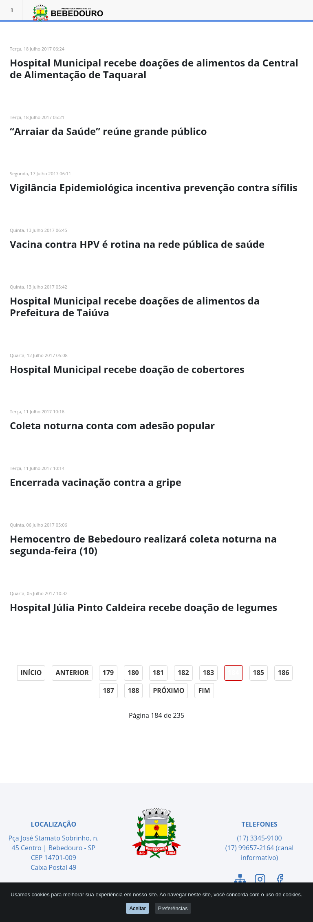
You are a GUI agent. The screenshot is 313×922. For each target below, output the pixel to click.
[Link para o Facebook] (279, 880)
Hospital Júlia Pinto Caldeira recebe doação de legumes (143, 607)
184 (233, 672)
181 (158, 672)
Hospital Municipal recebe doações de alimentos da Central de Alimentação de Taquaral (154, 68)
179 (108, 672)
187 (108, 690)
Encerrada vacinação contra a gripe (95, 482)
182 (183, 672)
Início (31, 672)
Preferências (173, 908)
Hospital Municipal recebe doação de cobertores (127, 369)
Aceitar (137, 908)
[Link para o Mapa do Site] (240, 880)
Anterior (71, 672)
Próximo (168, 690)
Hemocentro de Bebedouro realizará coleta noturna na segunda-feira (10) (143, 544)
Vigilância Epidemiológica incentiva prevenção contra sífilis (154, 187)
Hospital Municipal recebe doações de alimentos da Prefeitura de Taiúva (135, 306)
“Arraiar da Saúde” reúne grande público (108, 131)
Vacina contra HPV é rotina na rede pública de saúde (137, 244)
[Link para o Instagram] (260, 880)
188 (133, 690)
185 (258, 672)
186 (283, 672)
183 (208, 672)
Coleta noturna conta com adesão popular (112, 425)
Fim (204, 690)
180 (133, 672)
